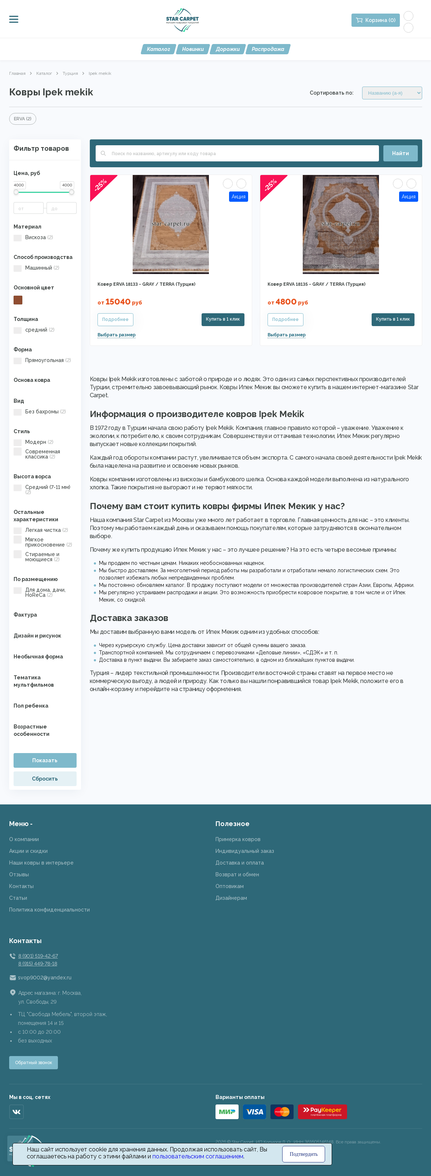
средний (34, 329)
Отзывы (19, 874)
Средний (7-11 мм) (42, 490)
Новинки (193, 49)
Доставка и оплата (240, 863)
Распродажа (268, 49)
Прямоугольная (42, 360)
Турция (70, 73)
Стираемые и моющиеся (37, 557)
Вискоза (33, 237)
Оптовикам (230, 886)
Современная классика (37, 454)
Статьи (18, 898)
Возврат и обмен (237, 874)
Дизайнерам (231, 898)
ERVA (23, 118)
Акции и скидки (28, 851)
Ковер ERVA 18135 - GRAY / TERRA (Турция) (316, 284)
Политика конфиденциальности (49, 910)
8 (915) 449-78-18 (37, 964)
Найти (400, 153)
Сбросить (45, 779)
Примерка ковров (238, 839)
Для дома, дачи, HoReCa (40, 592)
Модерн (34, 442)
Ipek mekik (100, 73)
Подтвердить (304, 1154)
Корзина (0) (380, 20)
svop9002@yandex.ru (44, 977)
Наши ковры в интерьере (41, 863)
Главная (17, 73)
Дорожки (228, 49)
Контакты (21, 886)
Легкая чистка (41, 530)
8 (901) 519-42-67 (38, 956)
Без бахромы (40, 411)
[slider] (16, 192)
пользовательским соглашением (197, 1156)
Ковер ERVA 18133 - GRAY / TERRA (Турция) (146, 284)
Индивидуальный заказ (245, 851)
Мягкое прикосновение (43, 542)
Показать (45, 760)
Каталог (158, 49)
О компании (24, 839)
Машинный (36, 267)
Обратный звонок (33, 1062)
